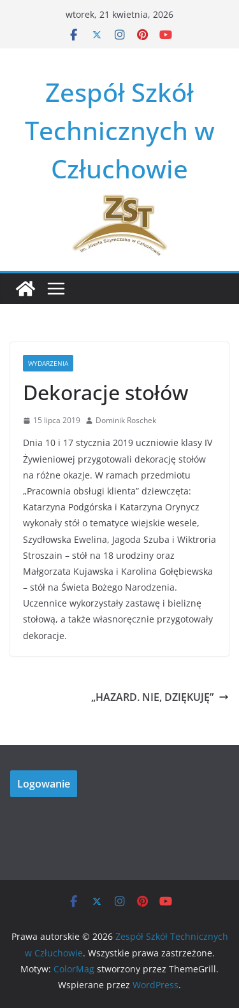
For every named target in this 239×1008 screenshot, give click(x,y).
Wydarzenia (48, 363)
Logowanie (43, 784)
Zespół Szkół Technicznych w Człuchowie (120, 130)
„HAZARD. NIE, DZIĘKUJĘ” (160, 697)
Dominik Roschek (126, 420)
